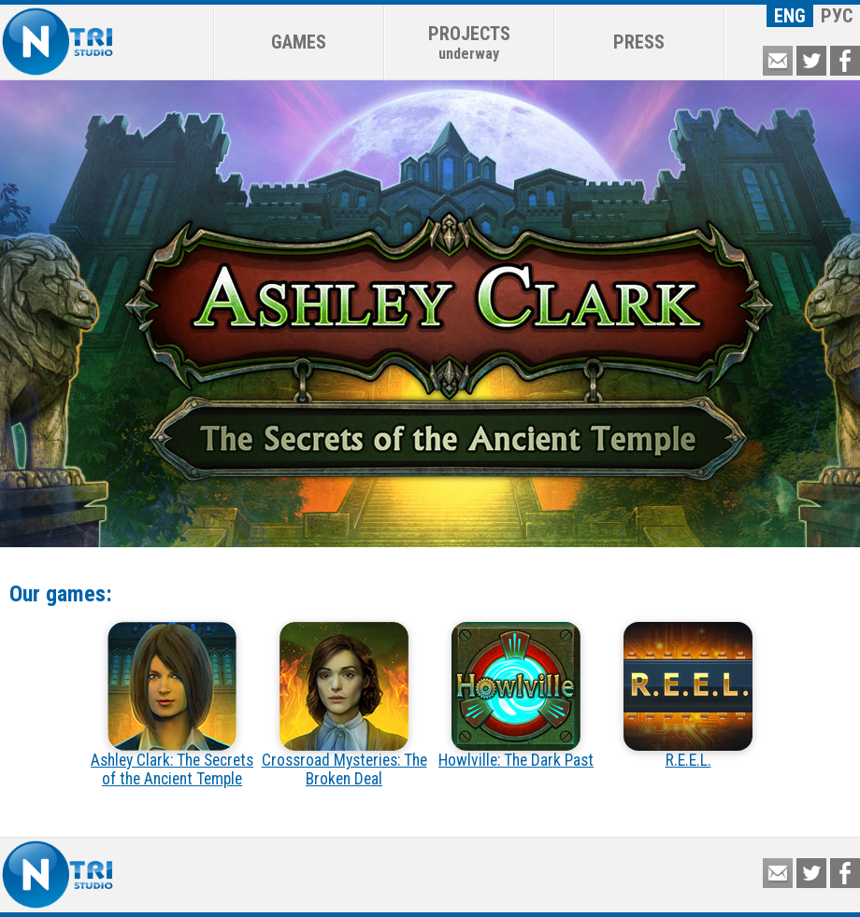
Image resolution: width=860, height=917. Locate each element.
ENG (790, 16)
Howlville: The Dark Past (516, 695)
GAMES (298, 42)
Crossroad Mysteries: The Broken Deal (344, 705)
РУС (837, 16)
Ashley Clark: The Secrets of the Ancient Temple (172, 705)
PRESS (639, 42)
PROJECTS (469, 42)
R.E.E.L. (688, 695)
